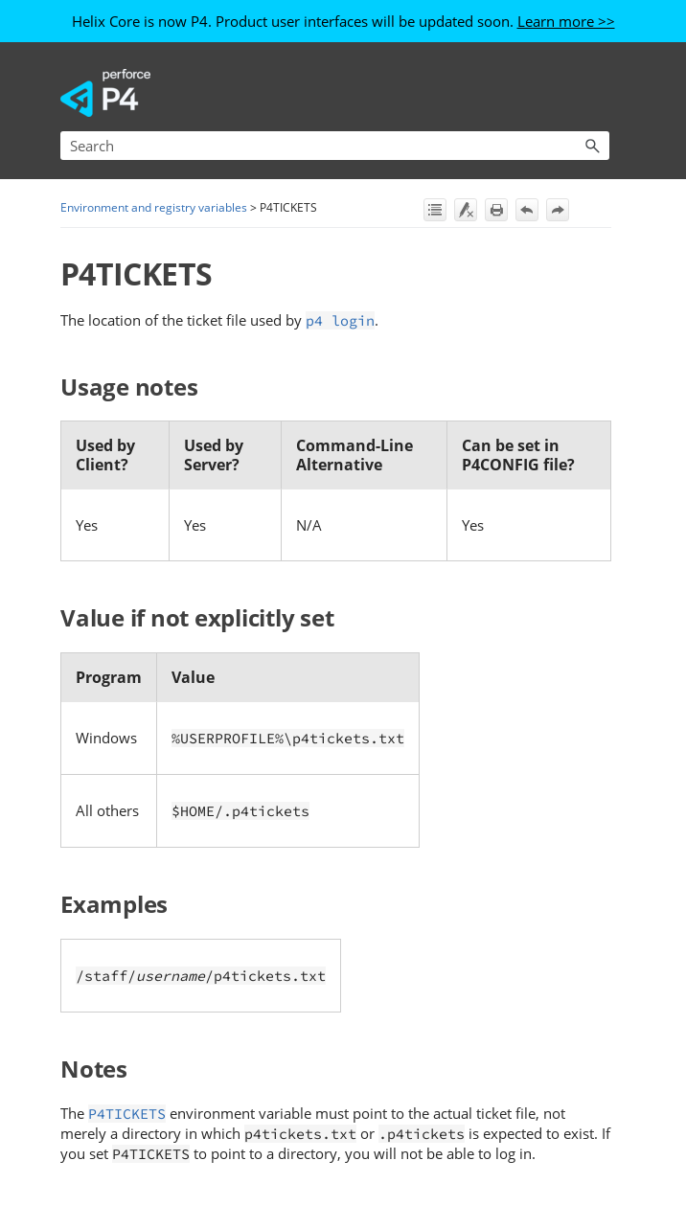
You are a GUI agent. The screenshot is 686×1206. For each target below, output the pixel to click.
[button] (592, 145)
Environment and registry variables (153, 207)
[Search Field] (334, 145)
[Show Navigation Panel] (599, 93)
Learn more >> (566, 21)
